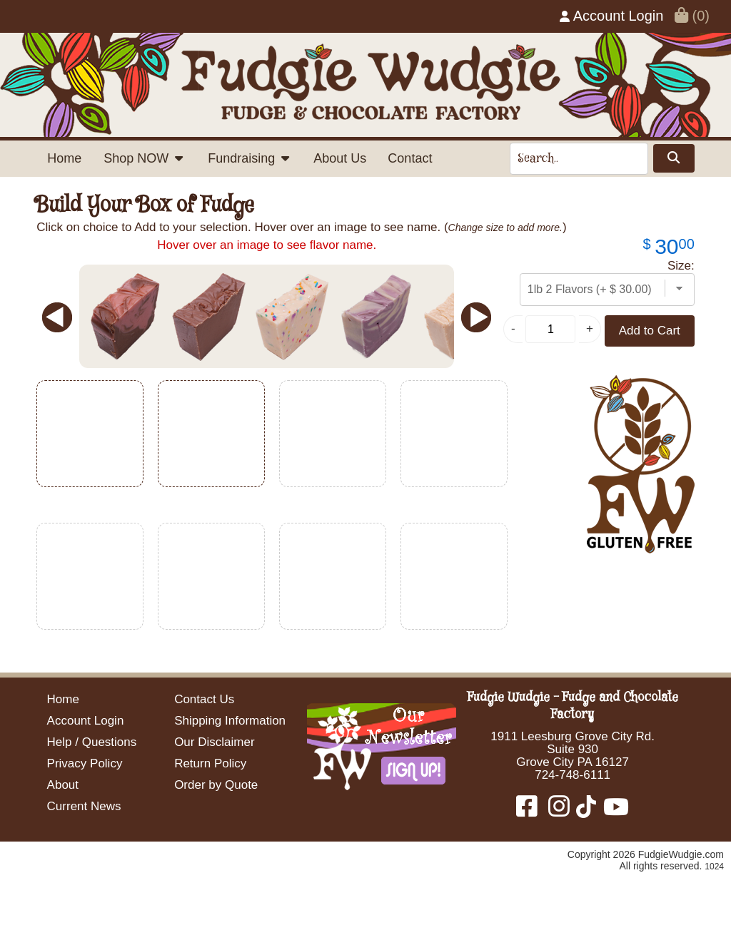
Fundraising (249, 158)
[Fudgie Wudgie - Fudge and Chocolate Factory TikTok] (584, 811)
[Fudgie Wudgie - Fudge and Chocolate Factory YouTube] (614, 811)
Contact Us (204, 699)
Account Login (611, 16)
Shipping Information (230, 720)
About (63, 785)
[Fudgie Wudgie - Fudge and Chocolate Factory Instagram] (559, 811)
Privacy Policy (85, 763)
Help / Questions (92, 742)
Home (64, 158)
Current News (84, 806)
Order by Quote (216, 785)
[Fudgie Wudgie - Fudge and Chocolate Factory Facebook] (530, 811)
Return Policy (210, 763)
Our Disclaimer (214, 742)
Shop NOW (144, 158)
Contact (410, 158)
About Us (339, 158)
